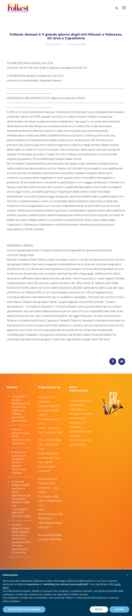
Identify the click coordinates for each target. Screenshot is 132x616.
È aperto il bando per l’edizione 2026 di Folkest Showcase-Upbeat (19, 465)
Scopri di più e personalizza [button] (24, 609)
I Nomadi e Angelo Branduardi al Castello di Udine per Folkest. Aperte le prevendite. (21, 411)
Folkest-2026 (76, 46)
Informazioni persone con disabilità (77, 425)
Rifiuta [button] (99, 609)
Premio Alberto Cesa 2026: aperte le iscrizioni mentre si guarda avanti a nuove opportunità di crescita (21, 541)
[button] (127, 575)
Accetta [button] (119, 609)
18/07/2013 (53, 46)
